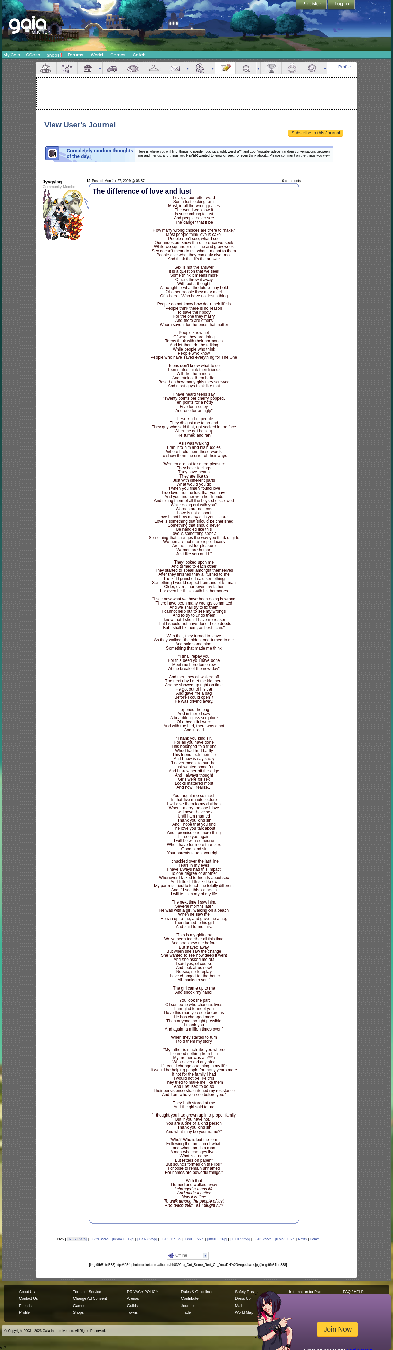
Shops (54, 55)
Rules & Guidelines (197, 1292)
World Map (244, 1312)
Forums (75, 55)
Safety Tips (244, 1292)
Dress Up (243, 1298)
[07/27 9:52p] (285, 1239)
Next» (302, 1239)
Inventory (154, 68)
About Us (27, 1292)
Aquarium (133, 68)
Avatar (67, 68)
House (88, 68)
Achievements (271, 68)
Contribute (190, 1298)
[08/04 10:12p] (123, 1239)
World (97, 55)
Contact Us (28, 1298)
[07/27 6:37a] (77, 1239)
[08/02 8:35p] (147, 1239)
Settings (312, 68)
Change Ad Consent (90, 1298)
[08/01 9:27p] (194, 1239)
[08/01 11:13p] (170, 1239)
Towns (132, 1312)
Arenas (133, 1298)
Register (312, 5)
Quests (246, 68)
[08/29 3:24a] (99, 1239)
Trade (186, 1312)
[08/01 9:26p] (217, 1239)
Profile (344, 66)
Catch (139, 55)
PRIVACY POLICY (142, 1292)
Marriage (292, 68)
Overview (46, 68)
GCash (33, 55)
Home (314, 1239)
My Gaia (11, 55)
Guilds (132, 1306)
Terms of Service (87, 1292)
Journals (188, 1306)
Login (341, 5)
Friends (200, 68)
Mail (175, 68)
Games (117, 55)
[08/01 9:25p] (240, 1239)
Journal (225, 68)
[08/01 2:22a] (262, 1239)
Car (113, 68)
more (100, 68)
